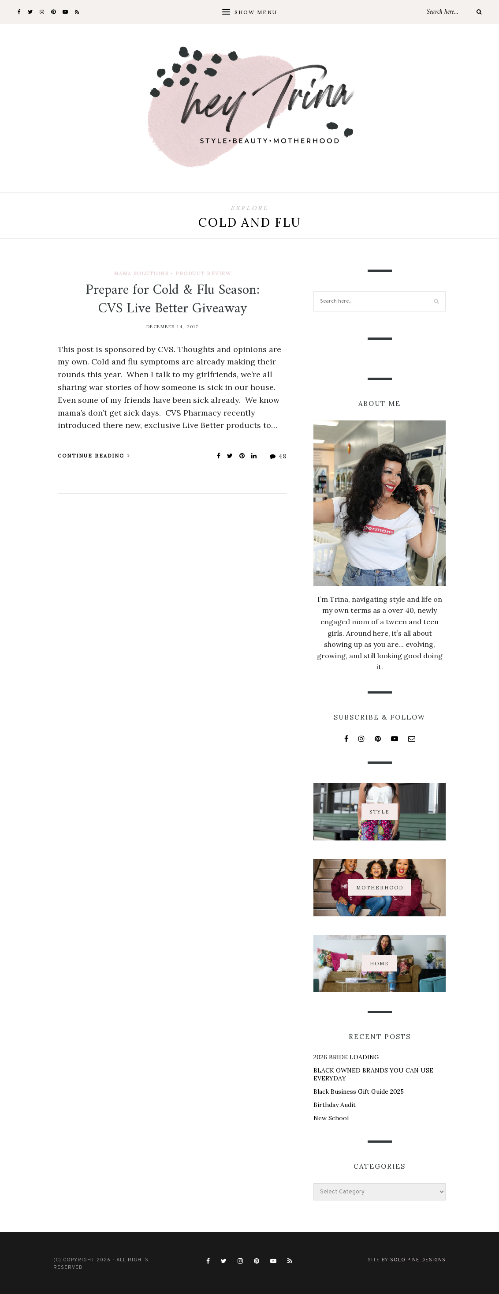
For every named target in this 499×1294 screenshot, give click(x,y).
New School (331, 1118)
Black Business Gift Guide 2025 (358, 1091)
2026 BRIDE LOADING (346, 1057)
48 (278, 456)
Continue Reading (94, 456)
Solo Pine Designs (418, 1260)
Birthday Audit (334, 1105)
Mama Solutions (141, 273)
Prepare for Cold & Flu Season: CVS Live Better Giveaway (173, 299)
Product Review (203, 273)
